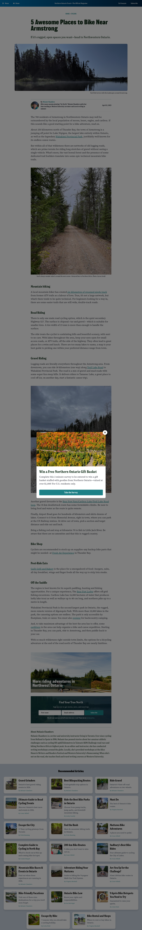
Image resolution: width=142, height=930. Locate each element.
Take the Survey (71, 492)
